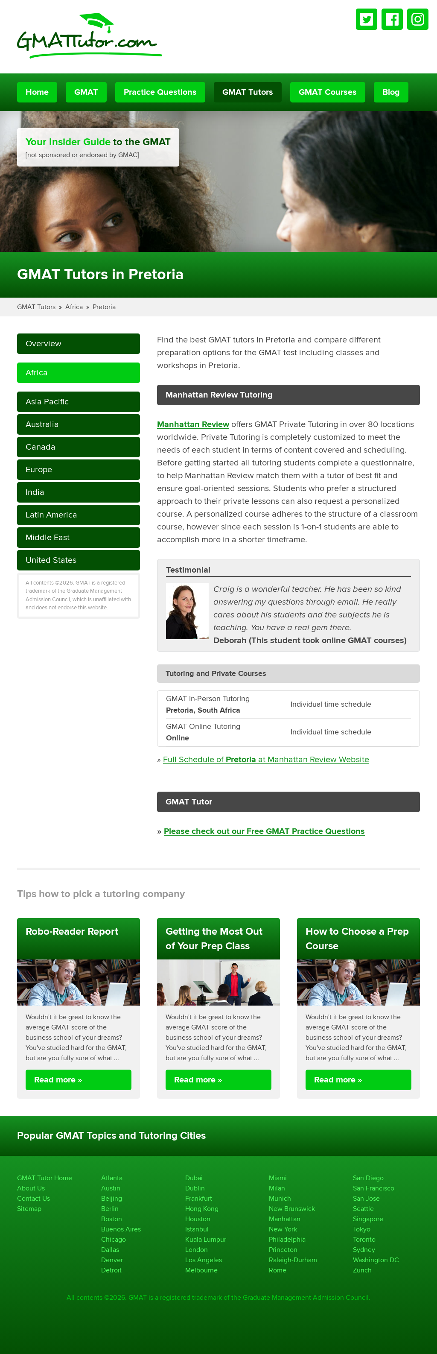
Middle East (48, 537)
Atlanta (111, 1178)
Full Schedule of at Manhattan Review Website (266, 759)
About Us (31, 1188)
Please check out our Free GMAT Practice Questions (264, 831)
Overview (43, 343)
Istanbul (197, 1229)
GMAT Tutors (247, 92)
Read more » (58, 1080)
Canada (40, 447)
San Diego (368, 1178)
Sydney (364, 1250)
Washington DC (376, 1260)
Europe (39, 469)
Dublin (195, 1188)
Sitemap (29, 1209)
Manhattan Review (193, 424)
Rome (277, 1270)
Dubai (194, 1178)
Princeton (283, 1250)
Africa (74, 307)
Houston (197, 1219)
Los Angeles (203, 1260)
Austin (110, 1188)
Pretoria (104, 307)
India (35, 492)
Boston (111, 1219)
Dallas (110, 1250)
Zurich (362, 1270)
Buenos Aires (121, 1229)
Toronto (364, 1239)
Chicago (113, 1239)
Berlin (110, 1209)
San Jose (366, 1198)
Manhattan (284, 1219)
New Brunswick (292, 1209)
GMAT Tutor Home (44, 1178)
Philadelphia (287, 1239)
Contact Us (33, 1198)
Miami (278, 1178)
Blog (391, 92)
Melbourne (201, 1270)
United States (51, 560)
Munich (280, 1198)
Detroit (111, 1270)
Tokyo (361, 1229)
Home (37, 92)
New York (283, 1229)
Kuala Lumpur (205, 1239)
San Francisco (373, 1188)
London (196, 1250)
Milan (277, 1188)
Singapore (368, 1219)
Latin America (51, 515)
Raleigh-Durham (293, 1260)
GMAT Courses (328, 92)
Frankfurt (198, 1198)
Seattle (363, 1209)
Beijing (111, 1198)
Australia (42, 424)
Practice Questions (160, 92)
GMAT (86, 92)
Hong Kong (201, 1209)
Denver (112, 1260)
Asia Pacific (47, 401)
